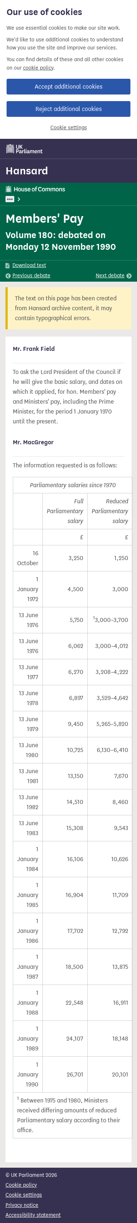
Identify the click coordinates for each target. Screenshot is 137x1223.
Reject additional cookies (68, 108)
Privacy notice (21, 1205)
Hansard (26, 170)
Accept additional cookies (68, 86)
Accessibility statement (33, 1215)
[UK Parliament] (24, 149)
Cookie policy (21, 1185)
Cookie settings (68, 128)
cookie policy (38, 68)
